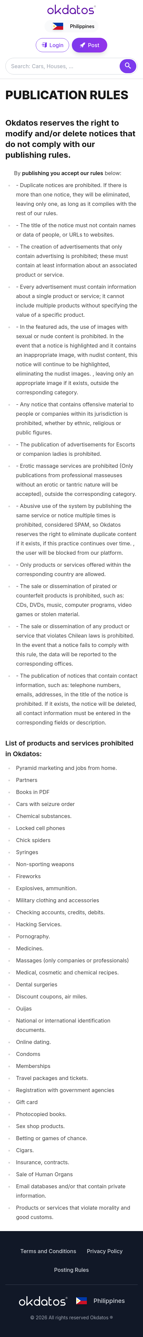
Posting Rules (71, 1269)
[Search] (128, 66)
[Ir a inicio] (71, 9)
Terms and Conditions (48, 1251)
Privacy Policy (105, 1251)
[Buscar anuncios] (71, 66)
